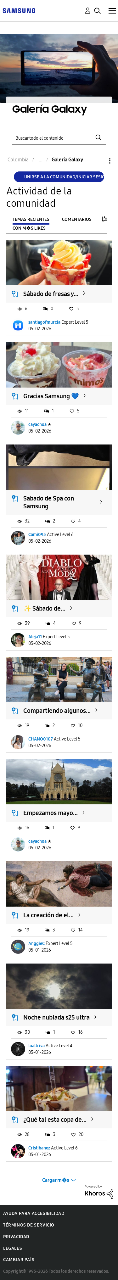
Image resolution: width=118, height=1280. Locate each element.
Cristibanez (39, 1148)
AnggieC (36, 943)
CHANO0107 (40, 739)
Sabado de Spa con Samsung (48, 502)
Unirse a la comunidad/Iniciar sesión (64, 177)
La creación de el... (48, 915)
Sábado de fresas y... (50, 294)
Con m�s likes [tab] (29, 228)
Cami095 (37, 534)
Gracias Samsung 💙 (51, 396)
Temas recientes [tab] (31, 219)
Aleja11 (35, 637)
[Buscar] (59, 137)
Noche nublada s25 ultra (56, 1017)
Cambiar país (18, 1259)
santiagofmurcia (44, 322)
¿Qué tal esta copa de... (55, 1119)
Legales (12, 1248)
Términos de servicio (28, 1225)
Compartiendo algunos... (57, 710)
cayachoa (37, 424)
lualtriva (36, 1045)
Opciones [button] (99, 161)
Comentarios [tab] (77, 219)
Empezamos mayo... (50, 813)
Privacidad (16, 1236)
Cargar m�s (55, 1180)
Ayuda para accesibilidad (33, 1213)
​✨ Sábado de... (44, 608)
